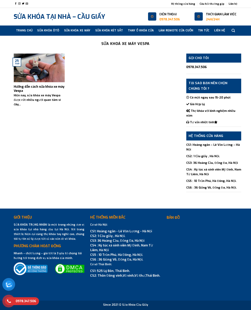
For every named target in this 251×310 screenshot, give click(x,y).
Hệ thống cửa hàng (183, 3)
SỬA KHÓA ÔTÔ (48, 30)
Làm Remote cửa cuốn (176, 30)
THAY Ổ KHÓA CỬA (141, 30)
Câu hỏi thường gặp (212, 3)
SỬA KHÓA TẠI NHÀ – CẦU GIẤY (59, 17)
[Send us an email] (27, 3)
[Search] (233, 31)
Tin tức (204, 30)
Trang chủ (24, 30)
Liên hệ (233, 3)
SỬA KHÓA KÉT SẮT (109, 30)
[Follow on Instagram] (19, 3)
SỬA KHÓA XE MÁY (77, 30)
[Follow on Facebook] (16, 3)
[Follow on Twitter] (23, 3)
